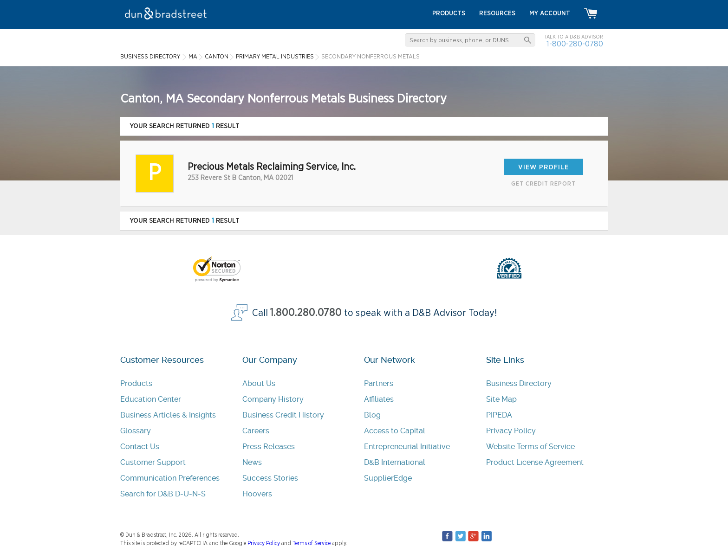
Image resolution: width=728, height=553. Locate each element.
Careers (255, 430)
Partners (378, 383)
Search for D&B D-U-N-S (163, 493)
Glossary (135, 430)
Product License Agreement (535, 462)
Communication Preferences (170, 478)
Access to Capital (394, 430)
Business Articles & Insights (168, 415)
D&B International (394, 462)
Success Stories (270, 478)
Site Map (501, 399)
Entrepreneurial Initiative (407, 446)
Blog (372, 415)
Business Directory (519, 383)
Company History (273, 399)
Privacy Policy (511, 430)
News (252, 462)
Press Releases (268, 446)
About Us (258, 383)
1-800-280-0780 (574, 44)
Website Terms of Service (530, 446)
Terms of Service (311, 543)
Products (136, 383)
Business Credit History (283, 415)
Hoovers (257, 493)
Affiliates (379, 399)
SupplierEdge (388, 478)
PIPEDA (499, 415)
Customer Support (153, 462)
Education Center (150, 399)
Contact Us (139, 446)
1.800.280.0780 (306, 313)
